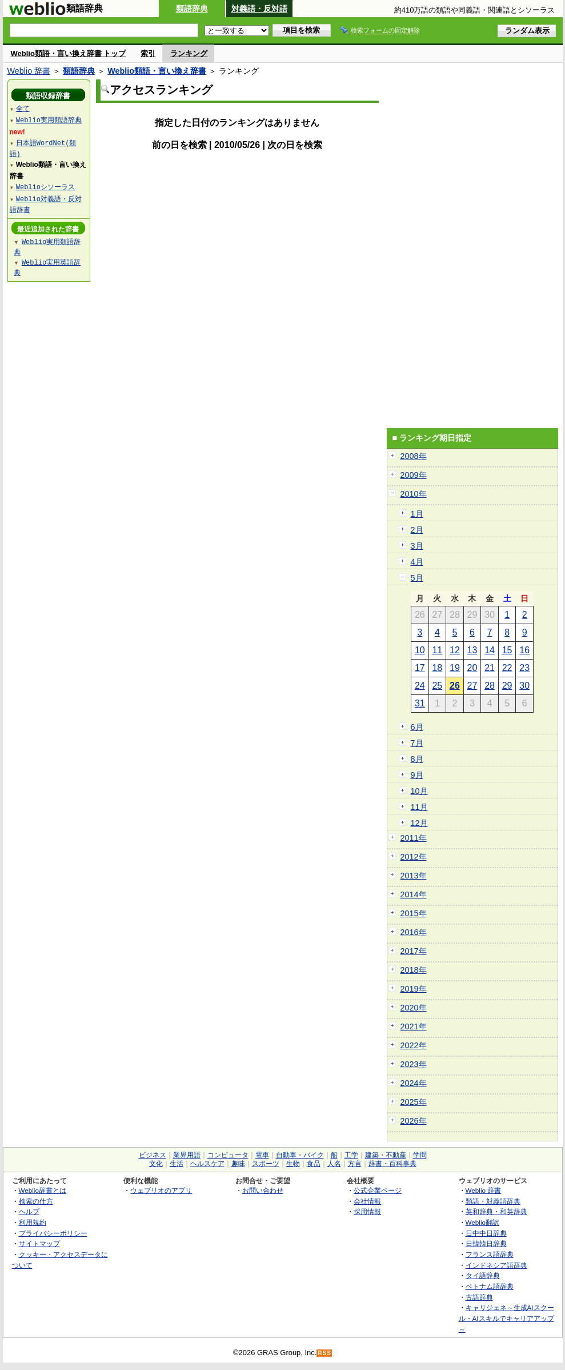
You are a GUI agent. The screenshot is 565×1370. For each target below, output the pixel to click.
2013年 (413, 875)
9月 (417, 775)
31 (420, 703)
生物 (293, 1163)
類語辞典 (192, 8)
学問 (420, 1155)
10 (420, 650)
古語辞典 (479, 1297)
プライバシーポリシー (53, 1233)
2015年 (413, 913)
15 (507, 650)
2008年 (413, 456)
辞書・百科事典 (392, 1163)
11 (437, 650)
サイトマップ (39, 1243)
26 (455, 685)
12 (455, 650)
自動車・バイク (300, 1155)
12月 (419, 823)
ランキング (188, 53)
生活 (176, 1163)
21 (489, 668)
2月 (417, 529)
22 (507, 668)
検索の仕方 (36, 1201)
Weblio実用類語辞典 (49, 120)
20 (472, 668)
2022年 (413, 1045)
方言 (355, 1163)
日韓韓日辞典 (486, 1243)
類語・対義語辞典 (493, 1201)
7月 (417, 743)
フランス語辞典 (490, 1254)
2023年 (413, 1064)
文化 (156, 1163)
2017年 (413, 951)
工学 (351, 1155)
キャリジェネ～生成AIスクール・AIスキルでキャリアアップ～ (506, 1318)
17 (420, 668)
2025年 (413, 1102)
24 (420, 685)
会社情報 (367, 1201)
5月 (417, 577)
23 (524, 668)
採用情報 (367, 1211)
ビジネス (152, 1155)
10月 (419, 791)
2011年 (413, 837)
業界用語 (187, 1155)
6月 (417, 727)
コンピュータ (228, 1155)
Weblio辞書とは (42, 1190)
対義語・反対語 (259, 8)
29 (507, 685)
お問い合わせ (262, 1190)
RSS (324, 1353)
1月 (417, 513)
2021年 (413, 1026)
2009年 (413, 475)
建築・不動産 (385, 1155)
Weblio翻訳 (482, 1222)
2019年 (413, 988)
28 (489, 685)
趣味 (238, 1163)
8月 (417, 759)
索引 (148, 53)
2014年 (413, 894)
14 (489, 650)
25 (437, 685)
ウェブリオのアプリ (161, 1190)
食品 (313, 1163)
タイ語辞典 (483, 1275)
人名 (334, 1163)
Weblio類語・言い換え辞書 (156, 70)
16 (524, 650)
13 (472, 650)
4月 (417, 561)
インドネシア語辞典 (496, 1265)
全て (23, 108)
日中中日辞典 (486, 1233)
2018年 (413, 969)
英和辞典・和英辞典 (496, 1211)
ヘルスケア (207, 1163)
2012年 (413, 856)
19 (455, 668)
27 (472, 685)
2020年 (413, 1007)
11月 (419, 807)
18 (437, 668)
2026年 (413, 1120)
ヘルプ (29, 1211)
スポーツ (265, 1163)
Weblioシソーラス (45, 186)
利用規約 (32, 1222)
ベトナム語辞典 (490, 1286)
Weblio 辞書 (29, 70)
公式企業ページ (378, 1190)
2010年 (413, 493)
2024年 (413, 1083)
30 (524, 685)
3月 (417, 545)
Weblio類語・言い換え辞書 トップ (68, 53)
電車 (262, 1155)
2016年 (413, 932)
